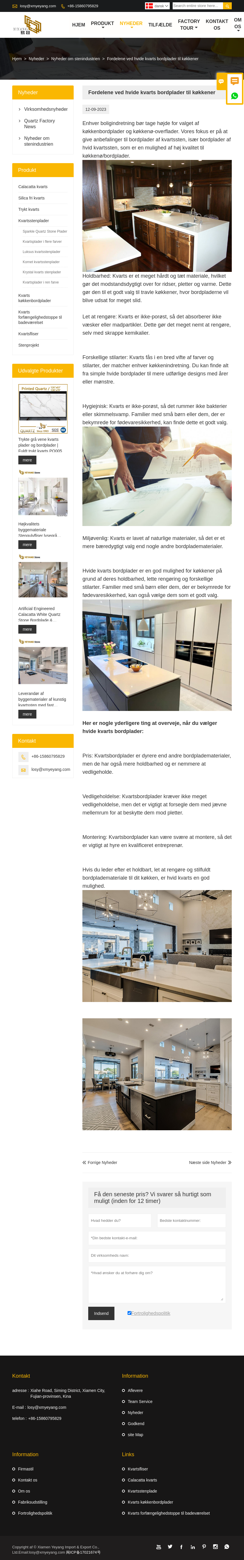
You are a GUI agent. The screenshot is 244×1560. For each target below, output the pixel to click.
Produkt (102, 25)
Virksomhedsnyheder (43, 109)
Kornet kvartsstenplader (41, 262)
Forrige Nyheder (99, 1162)
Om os (238, 25)
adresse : (20, 1390)
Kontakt (21, 1376)
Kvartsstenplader (33, 221)
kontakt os (217, 25)
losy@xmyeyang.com (38, 6)
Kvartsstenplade (142, 1491)
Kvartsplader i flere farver (42, 242)
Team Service (140, 1401)
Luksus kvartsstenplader (41, 252)
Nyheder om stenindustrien (75, 59)
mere (27, 460)
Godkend (136, 1423)
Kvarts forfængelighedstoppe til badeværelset (40, 317)
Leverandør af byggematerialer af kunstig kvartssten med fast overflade (42, 699)
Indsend (101, 1313)
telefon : (19, 1418)
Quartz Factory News (39, 124)
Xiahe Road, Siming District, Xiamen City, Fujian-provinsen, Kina (68, 1393)
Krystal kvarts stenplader (42, 272)
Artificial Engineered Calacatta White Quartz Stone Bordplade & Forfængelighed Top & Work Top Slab (39, 615)
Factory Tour (189, 25)
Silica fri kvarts (31, 198)
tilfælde (160, 24)
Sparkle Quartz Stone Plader (45, 232)
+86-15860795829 (82, 6)
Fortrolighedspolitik (35, 1513)
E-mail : (19, 1407)
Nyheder (131, 25)
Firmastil (25, 1469)
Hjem (78, 24)
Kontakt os (27, 1480)
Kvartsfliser (28, 334)
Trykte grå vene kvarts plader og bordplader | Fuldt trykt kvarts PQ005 (40, 445)
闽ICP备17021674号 (83, 1552)
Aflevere (135, 1390)
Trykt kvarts (28, 209)
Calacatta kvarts (32, 187)
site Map (135, 1434)
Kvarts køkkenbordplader (150, 1502)
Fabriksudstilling (32, 1502)
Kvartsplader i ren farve (41, 283)
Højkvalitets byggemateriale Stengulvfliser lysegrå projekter (37, 530)
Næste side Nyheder (207, 1162)
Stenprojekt (28, 345)
